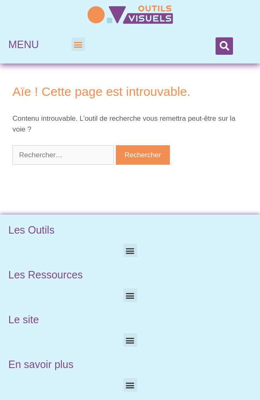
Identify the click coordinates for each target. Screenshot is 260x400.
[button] (78, 44)
